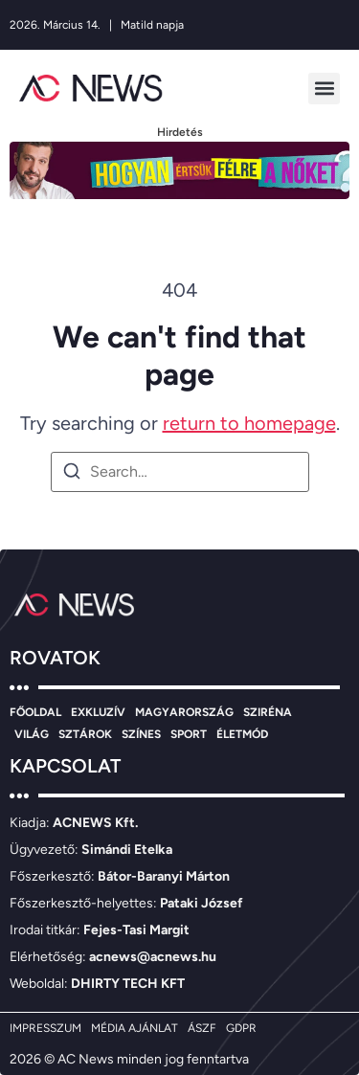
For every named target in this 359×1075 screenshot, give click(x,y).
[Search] (72, 474)
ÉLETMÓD (242, 734)
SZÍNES (141, 734)
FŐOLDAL (35, 712)
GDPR (241, 1028)
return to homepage (249, 423)
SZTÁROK (85, 734)
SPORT (188, 734)
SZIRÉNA (267, 712)
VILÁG (31, 734)
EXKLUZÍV (98, 712)
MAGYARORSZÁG (184, 712)
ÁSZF (202, 1028)
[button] (324, 88)
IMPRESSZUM (45, 1028)
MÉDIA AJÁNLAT (134, 1028)
